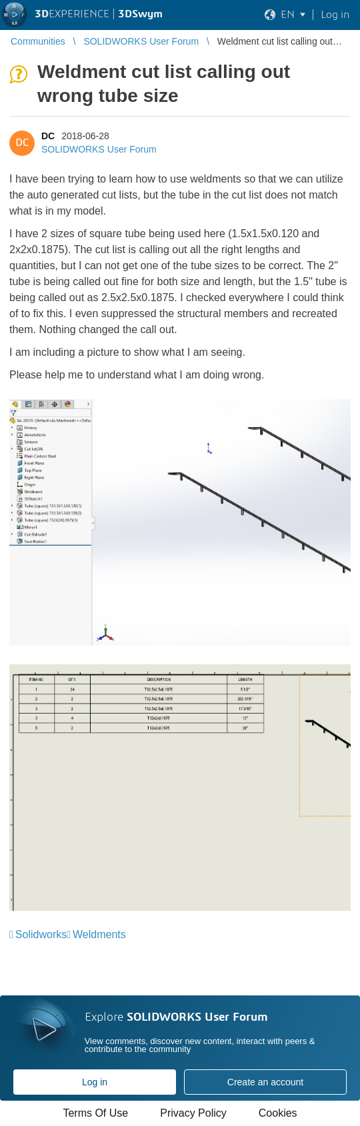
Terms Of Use (95, 1113)
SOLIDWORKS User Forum (99, 149)
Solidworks (41, 934)
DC (48, 136)
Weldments (99, 934)
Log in (94, 1082)
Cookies (278, 1113)
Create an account (265, 1082)
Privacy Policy (193, 1113)
